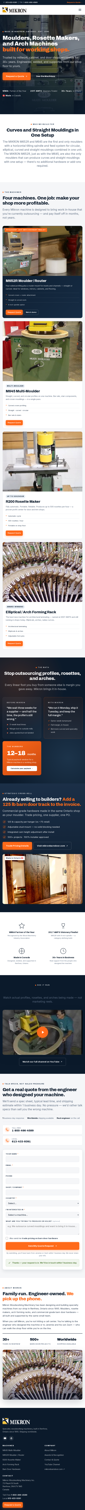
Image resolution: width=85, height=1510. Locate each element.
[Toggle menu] (79, 9)
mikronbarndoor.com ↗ (55, 1469)
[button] (42, 1032)
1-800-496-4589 (30, 2)
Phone (9, 1178)
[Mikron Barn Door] (11, 1438)
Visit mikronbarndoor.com (52, 848)
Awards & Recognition (54, 1455)
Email (9, 1168)
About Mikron (50, 1450)
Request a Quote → (74, 2)
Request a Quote (16, 76)
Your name (12, 1156)
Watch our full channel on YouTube (42, 1062)
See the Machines (45, 76)
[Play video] (42, 1032)
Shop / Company (15, 1190)
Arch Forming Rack (11, 1464)
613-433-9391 (11, 2)
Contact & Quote (52, 1460)
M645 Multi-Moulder (12, 1450)
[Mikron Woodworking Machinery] (16, 1421)
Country (11, 1200)
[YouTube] (5, 1438)
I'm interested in (15, 1212)
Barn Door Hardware (11, 1469)
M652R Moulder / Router (13, 1455)
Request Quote (14, 314)
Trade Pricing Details (17, 848)
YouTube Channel (52, 1464)
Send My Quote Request (42, 1248)
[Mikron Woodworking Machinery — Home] (14, 9)
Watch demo (31, 314)
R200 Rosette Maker (12, 1460)
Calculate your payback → (22, 771)
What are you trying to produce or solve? (33, 1223)
